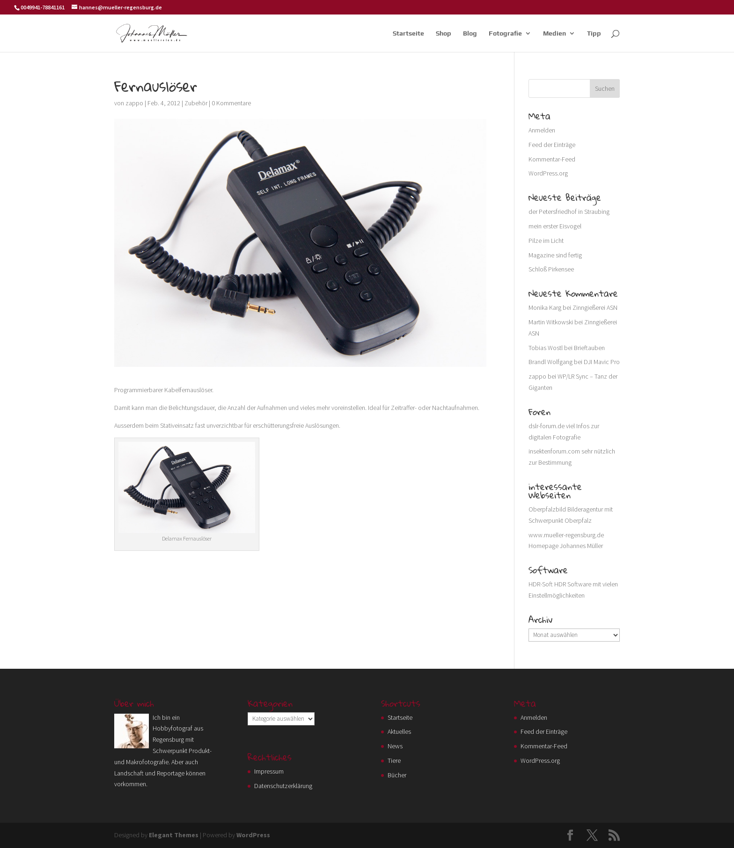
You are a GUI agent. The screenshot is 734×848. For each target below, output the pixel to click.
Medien (554, 33)
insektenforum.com (554, 451)
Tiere (394, 760)
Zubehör (195, 103)
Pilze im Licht (546, 240)
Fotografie (505, 33)
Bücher (397, 775)
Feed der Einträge (551, 144)
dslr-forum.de (546, 426)
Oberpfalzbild (547, 509)
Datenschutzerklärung (283, 786)
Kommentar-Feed (551, 159)
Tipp (594, 33)
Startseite (408, 33)
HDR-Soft (540, 584)
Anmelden (541, 130)
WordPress (253, 835)
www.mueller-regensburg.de (566, 535)
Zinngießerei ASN (595, 307)
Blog (470, 33)
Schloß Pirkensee (551, 269)
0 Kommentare (231, 103)
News (395, 746)
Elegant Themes (173, 835)
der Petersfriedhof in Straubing (568, 211)
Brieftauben (589, 348)
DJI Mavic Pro (602, 362)
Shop (443, 33)
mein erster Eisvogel (554, 226)
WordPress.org (548, 173)
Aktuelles (399, 731)
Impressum (269, 771)
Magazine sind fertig (555, 255)
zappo (134, 103)
